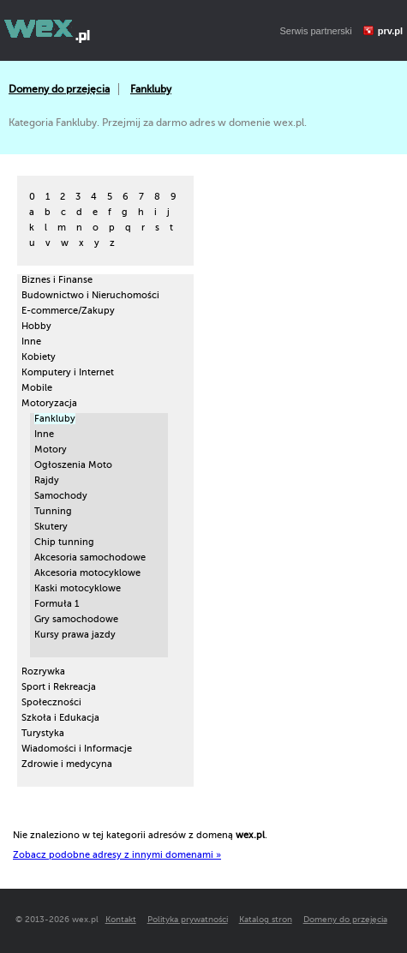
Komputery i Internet (67, 372)
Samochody (60, 495)
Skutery (51, 526)
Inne (31, 341)
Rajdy (46, 480)
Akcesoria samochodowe (90, 557)
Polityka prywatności (187, 919)
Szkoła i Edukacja (60, 717)
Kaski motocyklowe (77, 588)
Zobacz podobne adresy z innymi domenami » (117, 854)
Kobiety (38, 357)
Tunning (53, 511)
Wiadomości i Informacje (76, 748)
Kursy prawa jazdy (75, 634)
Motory (50, 449)
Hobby (36, 326)
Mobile (36, 387)
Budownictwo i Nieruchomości (90, 295)
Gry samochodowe (76, 619)
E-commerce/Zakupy (68, 310)
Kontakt (120, 919)
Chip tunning (64, 542)
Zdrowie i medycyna (66, 764)
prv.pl (390, 31)
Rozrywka (43, 671)
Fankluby (150, 89)
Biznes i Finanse (57, 279)
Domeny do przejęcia (59, 89)
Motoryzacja (49, 403)
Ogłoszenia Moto (73, 465)
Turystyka (42, 733)
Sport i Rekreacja (58, 686)
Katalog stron (265, 919)
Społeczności (51, 702)
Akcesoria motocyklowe (87, 572)
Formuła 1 (56, 603)
